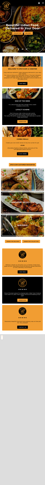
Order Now (22, 121)
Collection (17, 33)
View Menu (22, 83)
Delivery (28, 33)
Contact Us (22, 327)
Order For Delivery (13, 241)
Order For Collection (31, 241)
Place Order (23, 153)
